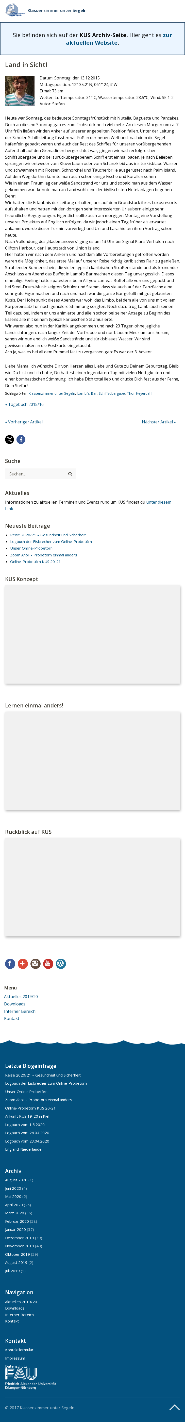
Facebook (10, 964)
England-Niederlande (23, 1149)
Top (174, 1407)
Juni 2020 (13, 1188)
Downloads (14, 1004)
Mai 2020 (13, 1196)
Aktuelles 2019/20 (21, 996)
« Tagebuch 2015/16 (24, 404)
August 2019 (16, 1262)
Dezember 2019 (19, 1237)
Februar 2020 (17, 1221)
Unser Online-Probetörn (31, 548)
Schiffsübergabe (112, 393)
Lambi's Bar (87, 393)
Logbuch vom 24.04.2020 (27, 1132)
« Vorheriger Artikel (24, 422)
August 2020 (16, 1179)
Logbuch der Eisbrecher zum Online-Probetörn (51, 541)
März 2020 (14, 1212)
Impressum (15, 1358)
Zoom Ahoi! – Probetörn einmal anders (43, 554)
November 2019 (19, 1245)
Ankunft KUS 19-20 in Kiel (27, 1116)
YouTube (48, 964)
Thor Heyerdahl (139, 393)
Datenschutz (16, 1366)
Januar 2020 (15, 1229)
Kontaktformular (19, 1349)
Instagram (35, 964)
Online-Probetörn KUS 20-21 (35, 561)
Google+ (23, 964)
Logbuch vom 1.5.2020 (25, 1124)
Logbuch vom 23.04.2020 (27, 1141)
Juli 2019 (12, 1270)
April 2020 (14, 1204)
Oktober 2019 (17, 1254)
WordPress (61, 964)
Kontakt (11, 1018)
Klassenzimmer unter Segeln (57, 10)
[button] (9, 439)
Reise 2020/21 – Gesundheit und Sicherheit (48, 534)
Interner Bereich (20, 1011)
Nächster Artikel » (159, 422)
